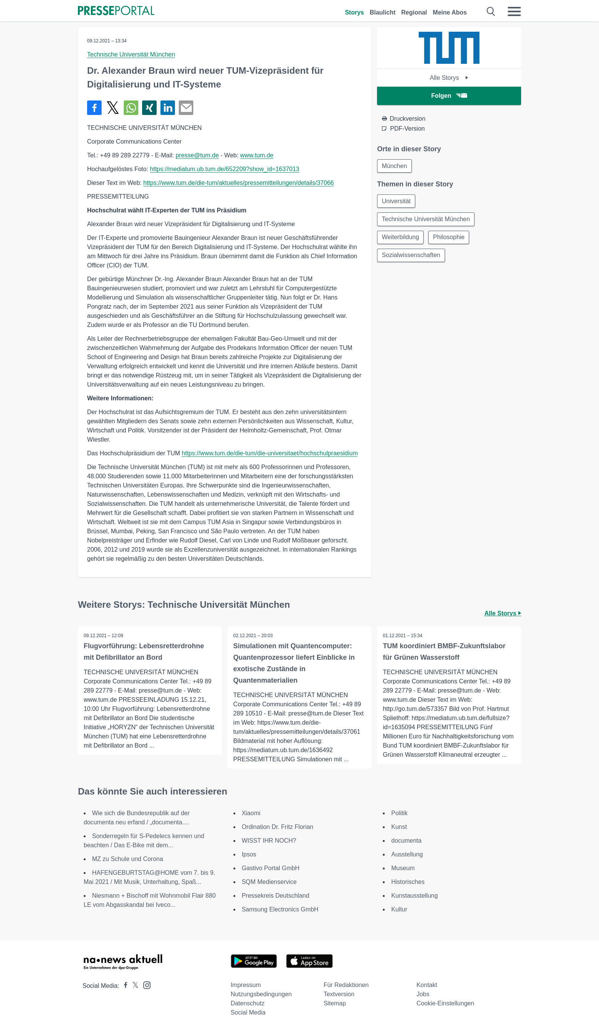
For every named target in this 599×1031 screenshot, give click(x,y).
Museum (402, 868)
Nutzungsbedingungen (261, 994)
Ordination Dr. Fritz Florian (278, 827)
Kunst (399, 827)
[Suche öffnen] (491, 11)
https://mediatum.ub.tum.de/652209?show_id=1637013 (225, 169)
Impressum (246, 985)
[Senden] (186, 107)
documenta (406, 840)
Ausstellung (407, 854)
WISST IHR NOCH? (269, 840)
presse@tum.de (197, 155)
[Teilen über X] (112, 107)
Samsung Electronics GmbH (280, 909)
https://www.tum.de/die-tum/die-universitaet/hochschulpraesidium (270, 453)
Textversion (339, 994)
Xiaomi (251, 813)
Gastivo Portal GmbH (271, 868)
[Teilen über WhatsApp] (131, 107)
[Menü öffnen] (514, 11)
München (394, 166)
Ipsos (249, 854)
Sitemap (335, 1003)
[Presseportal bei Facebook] (123, 985)
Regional (414, 12)
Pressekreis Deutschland (275, 895)
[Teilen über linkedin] (167, 107)
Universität (396, 201)
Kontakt (426, 985)
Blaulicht (383, 12)
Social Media (248, 1012)
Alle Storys (449, 77)
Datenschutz (248, 1003)
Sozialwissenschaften (411, 256)
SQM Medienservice (269, 882)
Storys (354, 12)
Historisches (407, 882)
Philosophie (450, 238)
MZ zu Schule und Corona (127, 859)
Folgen (449, 95)
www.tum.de (257, 155)
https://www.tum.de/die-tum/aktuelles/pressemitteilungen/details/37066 (238, 183)
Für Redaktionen (346, 985)
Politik (399, 813)
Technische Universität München (131, 54)
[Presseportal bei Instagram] (145, 984)
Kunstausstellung (414, 895)
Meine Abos (450, 12)
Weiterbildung (400, 238)
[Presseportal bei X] (133, 985)
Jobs (422, 994)
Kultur (399, 909)
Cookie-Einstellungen (445, 1003)
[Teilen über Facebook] (94, 107)
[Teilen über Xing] (149, 107)
